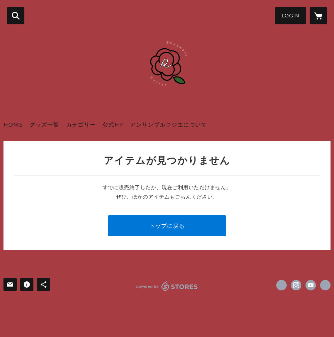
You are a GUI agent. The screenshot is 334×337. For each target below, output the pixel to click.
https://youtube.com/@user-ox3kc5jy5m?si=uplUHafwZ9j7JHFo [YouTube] (310, 285)
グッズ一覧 (44, 124)
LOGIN (290, 15)
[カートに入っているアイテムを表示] (318, 15)
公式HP (113, 124)
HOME (13, 124)
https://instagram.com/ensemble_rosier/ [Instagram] (296, 285)
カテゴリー (81, 124)
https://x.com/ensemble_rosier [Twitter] (281, 285)
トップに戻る (167, 225)
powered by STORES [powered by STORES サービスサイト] (167, 286)
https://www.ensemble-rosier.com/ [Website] (325, 285)
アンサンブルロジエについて (168, 124)
